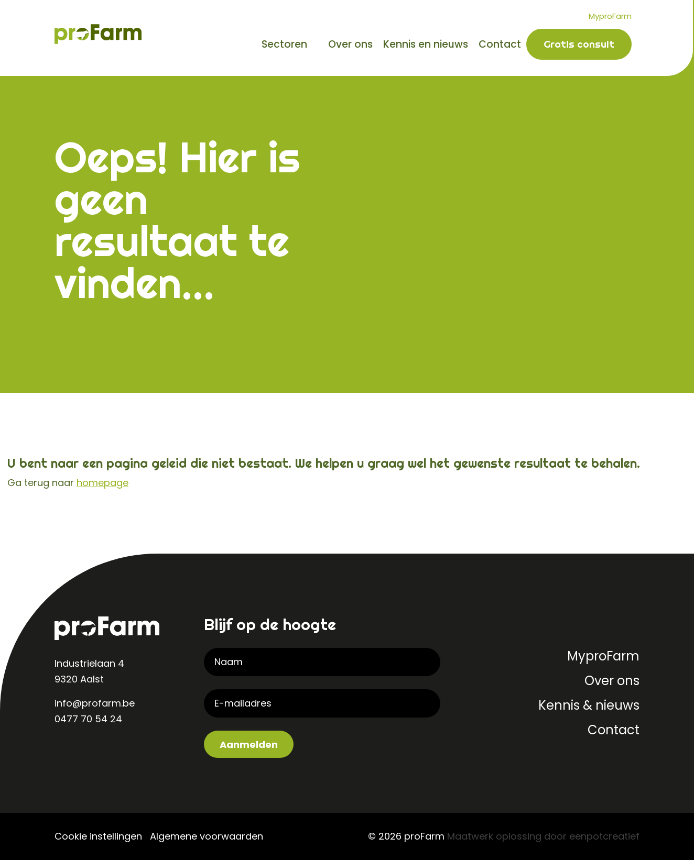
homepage (102, 482)
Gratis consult (579, 44)
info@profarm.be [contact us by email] (95, 703)
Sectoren (284, 44)
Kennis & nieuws (588, 705)
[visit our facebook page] (106, 753)
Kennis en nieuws (425, 44)
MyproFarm (610, 15)
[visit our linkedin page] (65, 753)
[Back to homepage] (98, 33)
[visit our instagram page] (85, 753)
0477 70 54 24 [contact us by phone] (88, 718)
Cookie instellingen (98, 836)
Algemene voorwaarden (206, 836)
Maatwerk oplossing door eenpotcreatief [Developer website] (543, 836)
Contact (500, 44)
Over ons (350, 44)
